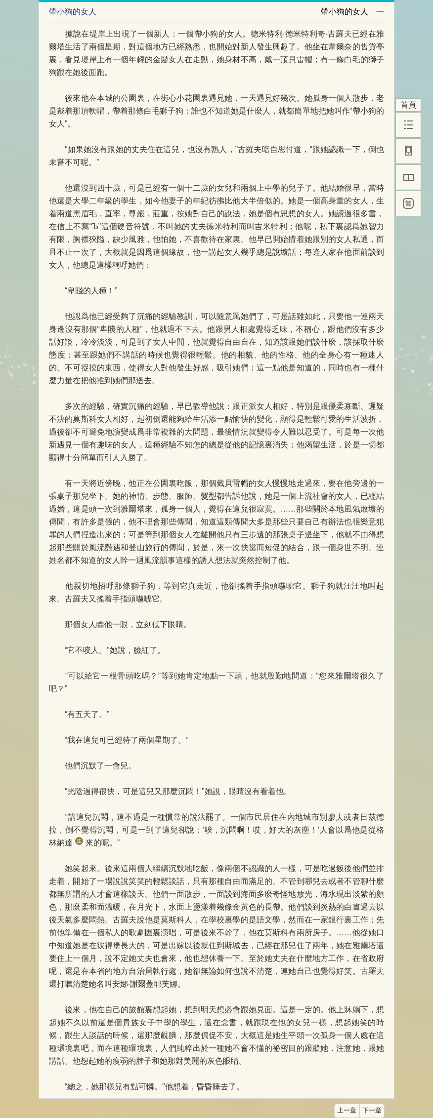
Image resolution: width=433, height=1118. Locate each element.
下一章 (372, 1110)
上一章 (346, 1110)
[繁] (408, 203)
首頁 (408, 105)
